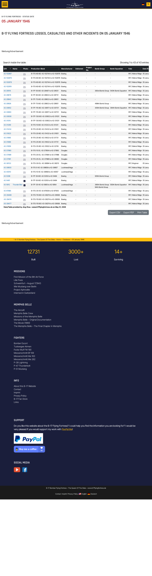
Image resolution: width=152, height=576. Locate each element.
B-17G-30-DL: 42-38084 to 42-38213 (45, 163)
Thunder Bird (17, 185)
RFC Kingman (133, 163)
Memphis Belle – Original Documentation (32, 319)
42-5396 (7, 176)
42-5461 (7, 180)
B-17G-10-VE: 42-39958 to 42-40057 (44, 172)
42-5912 (7, 185)
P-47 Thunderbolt (22, 365)
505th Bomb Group (102, 176)
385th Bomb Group (102, 185)
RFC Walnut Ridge (135, 74)
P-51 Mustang (20, 369)
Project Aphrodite (22, 289)
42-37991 (7, 159)
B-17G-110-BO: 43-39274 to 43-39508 (45, 195)
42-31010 (7, 121)
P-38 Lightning (21, 362)
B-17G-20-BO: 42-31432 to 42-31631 (45, 129)
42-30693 (7, 112)
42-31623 (7, 133)
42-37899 (7, 155)
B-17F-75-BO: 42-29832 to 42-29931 (44, 99)
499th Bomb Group (102, 104)
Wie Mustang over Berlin (25, 286)
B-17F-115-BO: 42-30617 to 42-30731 (45, 108)
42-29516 (7, 91)
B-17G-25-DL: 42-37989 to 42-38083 (45, 159)
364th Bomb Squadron (118, 108)
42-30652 (7, 108)
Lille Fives (18, 280)
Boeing (63, 74)
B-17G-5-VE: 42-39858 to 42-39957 (44, 168)
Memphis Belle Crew (23, 313)
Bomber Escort (21, 343)
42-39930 (7, 168)
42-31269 (7, 125)
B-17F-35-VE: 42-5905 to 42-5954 (43, 185)
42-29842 (7, 99)
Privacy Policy (20, 395)
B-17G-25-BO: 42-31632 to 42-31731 (44, 138)
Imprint (17, 392)
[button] (10, 68)
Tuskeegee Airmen (22, 346)
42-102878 (8, 82)
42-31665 (7, 138)
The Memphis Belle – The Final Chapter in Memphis (38, 326)
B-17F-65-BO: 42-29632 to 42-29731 (44, 95)
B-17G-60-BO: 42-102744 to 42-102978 (45, 74)
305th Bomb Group (102, 108)
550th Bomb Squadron (118, 185)
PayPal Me (67, 429)
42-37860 (7, 151)
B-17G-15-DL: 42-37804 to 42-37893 (45, 151)
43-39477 (7, 204)
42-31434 (7, 129)
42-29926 (7, 104)
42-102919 (7, 86)
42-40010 (7, 172)
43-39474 (7, 199)
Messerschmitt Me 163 (24, 356)
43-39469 (7, 195)
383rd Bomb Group (102, 91)
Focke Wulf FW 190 (22, 349)
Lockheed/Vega (67, 168)
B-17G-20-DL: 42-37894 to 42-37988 (45, 155)
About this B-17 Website (25, 386)
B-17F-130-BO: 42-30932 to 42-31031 (45, 116)
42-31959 (7, 146)
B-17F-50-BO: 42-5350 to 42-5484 (44, 176)
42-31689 (7, 142)
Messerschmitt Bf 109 (24, 353)
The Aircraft (19, 310)
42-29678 (7, 95)
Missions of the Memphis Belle (28, 316)
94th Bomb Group (101, 187)
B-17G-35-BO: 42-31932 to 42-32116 (44, 146)
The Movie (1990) (22, 323)
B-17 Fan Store (21, 399)
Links (16, 402)
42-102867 (8, 74)
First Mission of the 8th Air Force (29, 277)
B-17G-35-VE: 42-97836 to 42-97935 (45, 191)
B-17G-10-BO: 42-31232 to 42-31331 (44, 125)
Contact (17, 389)
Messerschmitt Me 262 (24, 359)
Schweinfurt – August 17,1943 (27, 283)
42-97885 (7, 191)
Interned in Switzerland (24, 293)
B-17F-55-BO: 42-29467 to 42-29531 (44, 91)
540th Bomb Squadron (118, 91)
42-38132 (7, 163)
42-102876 (8, 78)
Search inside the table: (14, 62)
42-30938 (7, 116)
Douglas (64, 151)
